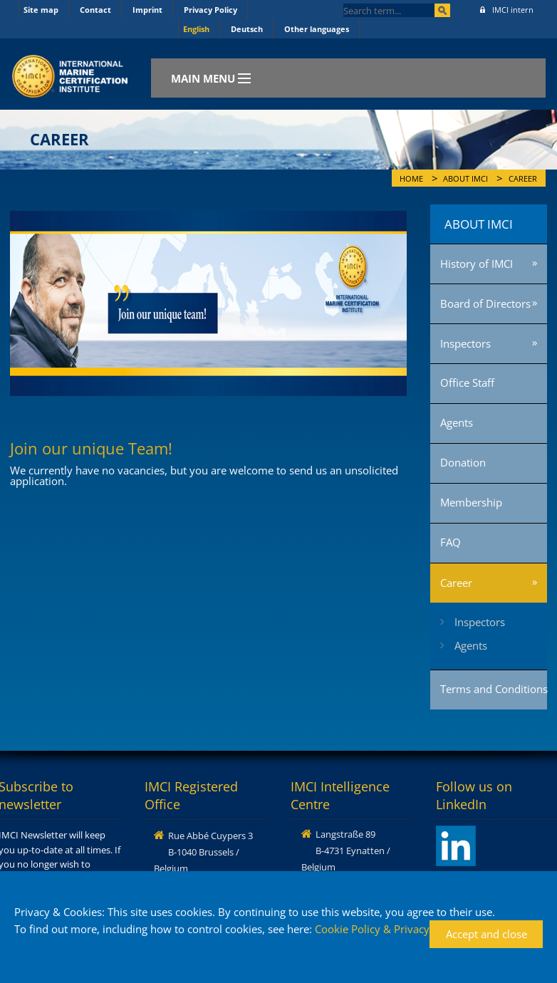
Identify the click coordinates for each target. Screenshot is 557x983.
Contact (95, 9)
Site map (41, 9)
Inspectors (465, 343)
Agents (456, 422)
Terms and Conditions (493, 689)
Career (523, 179)
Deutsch (247, 29)
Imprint (147, 9)
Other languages (316, 29)
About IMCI (465, 179)
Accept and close (486, 934)
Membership (471, 502)
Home (411, 179)
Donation (463, 462)
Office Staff (467, 382)
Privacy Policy (210, 9)
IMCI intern (506, 9)
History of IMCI (476, 263)
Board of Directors (485, 303)
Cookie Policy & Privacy (372, 929)
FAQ (450, 542)
